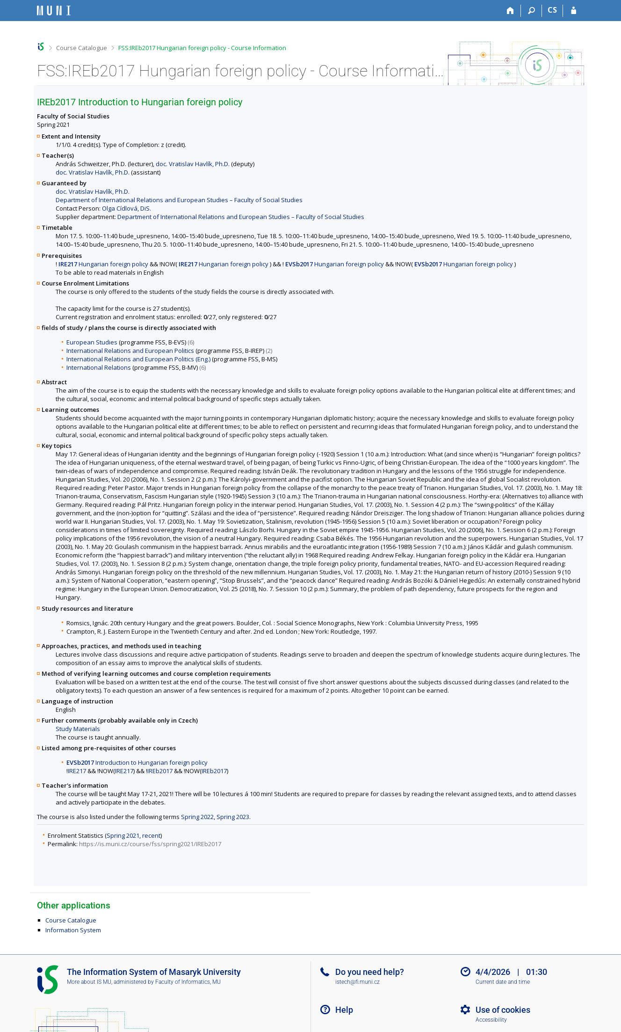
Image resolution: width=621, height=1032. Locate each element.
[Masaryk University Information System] (54, 10)
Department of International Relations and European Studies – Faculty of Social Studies (179, 200)
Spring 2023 (233, 816)
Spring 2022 (197, 816)
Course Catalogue (81, 48)
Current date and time (503, 982)
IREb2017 (160, 771)
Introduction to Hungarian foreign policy (137, 762)
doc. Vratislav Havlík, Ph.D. (193, 164)
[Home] (510, 11)
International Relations (98, 367)
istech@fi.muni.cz (357, 982)
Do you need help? (369, 972)
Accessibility (491, 1020)
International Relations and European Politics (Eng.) (138, 359)
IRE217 (77, 771)
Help (344, 1010)
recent (151, 835)
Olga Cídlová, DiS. (126, 208)
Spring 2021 (123, 835)
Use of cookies (503, 1010)
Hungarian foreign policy (103, 264)
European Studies (91, 342)
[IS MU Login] (573, 11)
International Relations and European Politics (130, 350)
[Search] (531, 11)
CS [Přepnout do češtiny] (552, 10)
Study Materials (78, 729)
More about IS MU (89, 982)
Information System (73, 930)
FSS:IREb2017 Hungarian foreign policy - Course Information (202, 48)
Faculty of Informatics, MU (188, 982)
